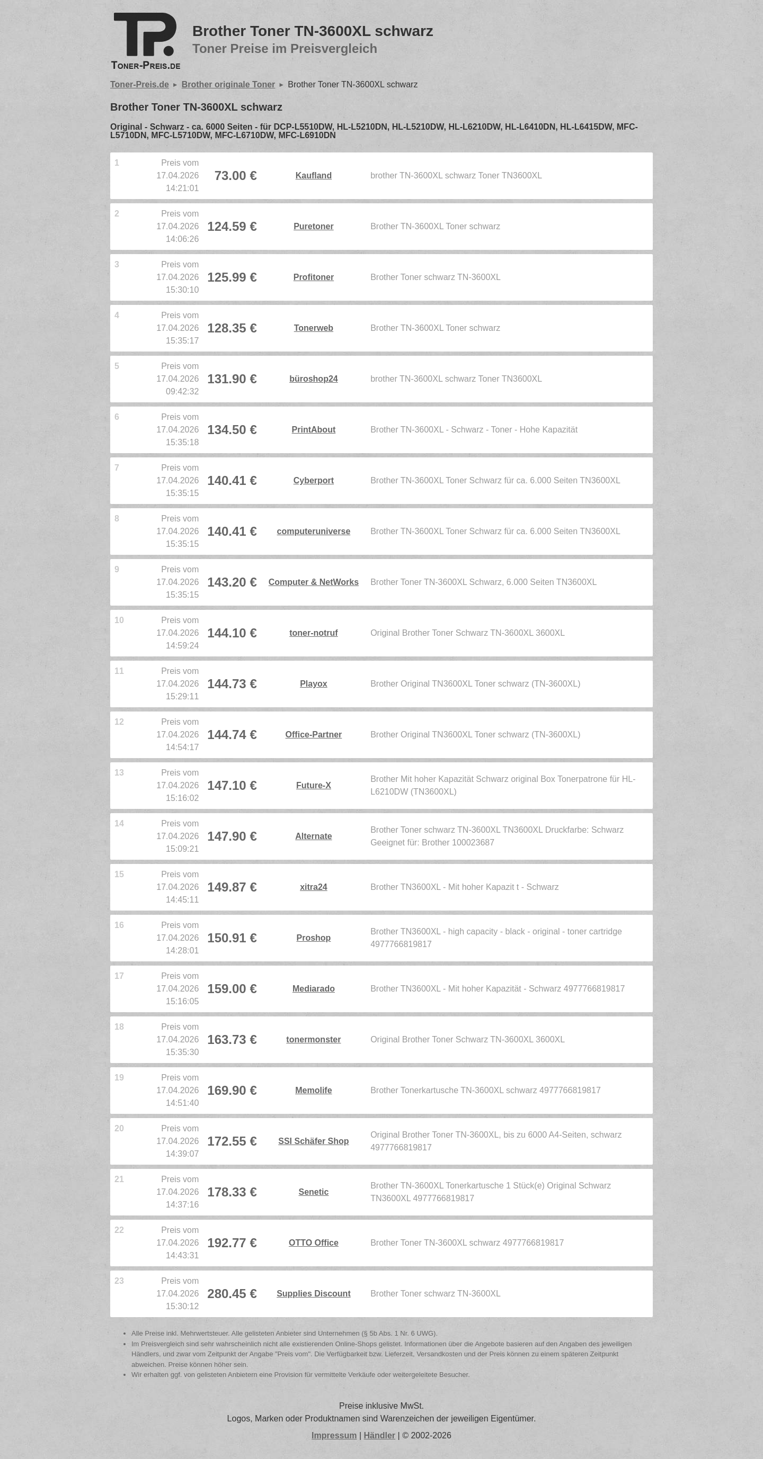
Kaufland (314, 175)
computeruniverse (314, 531)
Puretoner (314, 226)
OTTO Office (314, 1242)
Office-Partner (314, 734)
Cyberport (314, 480)
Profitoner (314, 277)
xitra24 (313, 886)
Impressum (334, 1435)
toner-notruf (313, 632)
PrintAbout (314, 429)
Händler (380, 1435)
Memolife (313, 1090)
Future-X (313, 785)
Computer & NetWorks (314, 582)
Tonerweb (313, 327)
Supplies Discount (314, 1293)
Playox (313, 683)
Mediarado (313, 988)
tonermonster (313, 1039)
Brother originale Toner (229, 84)
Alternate (313, 836)
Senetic (313, 1191)
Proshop (313, 937)
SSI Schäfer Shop (313, 1141)
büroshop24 (313, 378)
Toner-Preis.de (139, 84)
